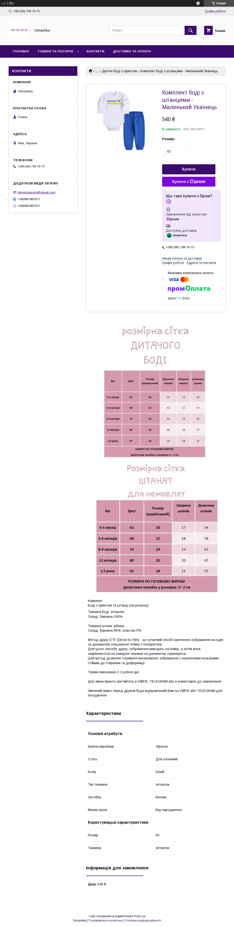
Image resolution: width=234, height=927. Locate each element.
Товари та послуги (55, 51)
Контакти (95, 51)
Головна (21, 51)
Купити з (188, 182)
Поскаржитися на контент (106, 920)
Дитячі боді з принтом (119, 71)
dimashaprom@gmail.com (36, 192)
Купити (189, 169)
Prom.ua (139, 916)
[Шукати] (191, 30)
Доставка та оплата (132, 51)
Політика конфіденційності (143, 920)
